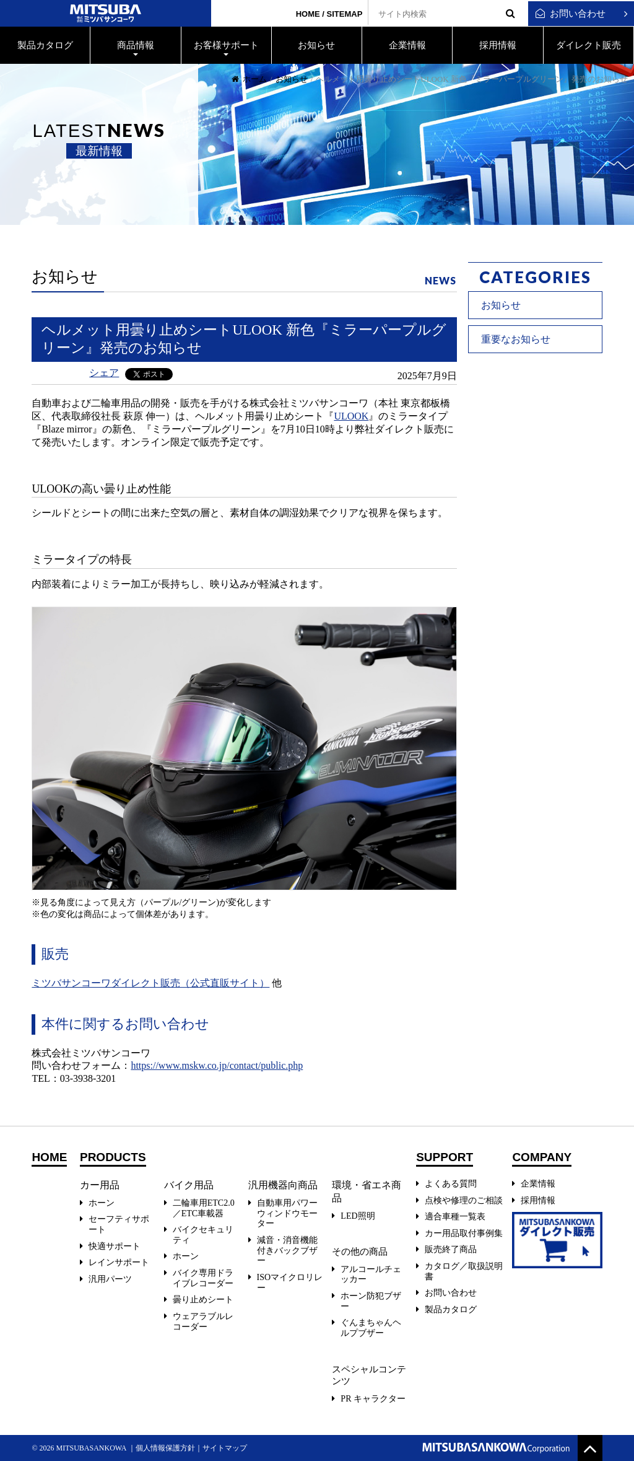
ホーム (249, 79)
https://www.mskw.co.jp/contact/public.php (217, 1065)
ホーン (102, 1203)
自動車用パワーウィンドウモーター (287, 1213)
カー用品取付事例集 (464, 1233)
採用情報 (538, 1200)
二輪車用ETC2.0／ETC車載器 (204, 1208)
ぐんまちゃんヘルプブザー (371, 1328)
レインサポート (119, 1262)
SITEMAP (345, 14)
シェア (104, 372)
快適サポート (115, 1246)
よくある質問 (451, 1183)
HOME (308, 14)
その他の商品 (359, 1252)
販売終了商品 (451, 1249)
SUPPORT (444, 1157)
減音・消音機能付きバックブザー (287, 1250)
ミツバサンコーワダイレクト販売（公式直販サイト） (150, 983)
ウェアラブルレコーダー (203, 1322)
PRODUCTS (113, 1157)
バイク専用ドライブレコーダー (203, 1278)
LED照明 (358, 1216)
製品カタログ (451, 1309)
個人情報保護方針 (165, 1448)
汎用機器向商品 (283, 1185)
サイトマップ (224, 1448)
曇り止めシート (203, 1299)
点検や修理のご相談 (464, 1200)
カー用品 (99, 1185)
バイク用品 (189, 1185)
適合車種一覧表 (455, 1216)
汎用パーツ (110, 1279)
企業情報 (538, 1183)
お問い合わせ (571, 14)
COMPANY (541, 1157)
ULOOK (351, 416)
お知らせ (292, 79)
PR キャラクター (373, 1398)
